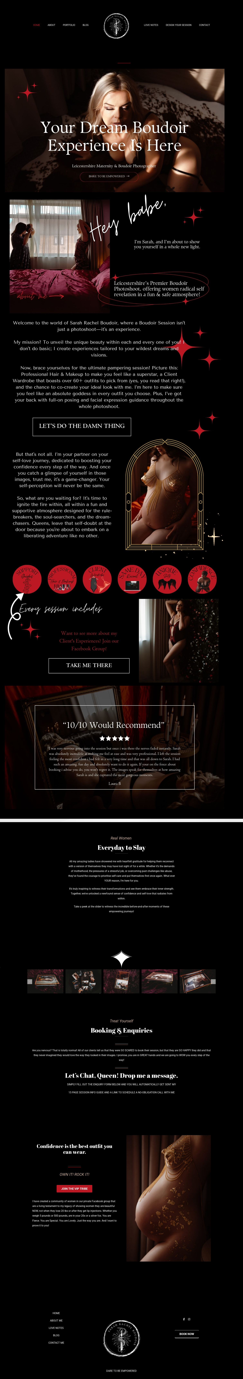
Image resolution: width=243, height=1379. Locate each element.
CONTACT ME (56, 1342)
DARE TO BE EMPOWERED (121, 1370)
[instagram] (189, 1319)
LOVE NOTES (56, 1328)
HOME (56, 1313)
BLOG (56, 1335)
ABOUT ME (56, 1320)
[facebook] (184, 1319)
